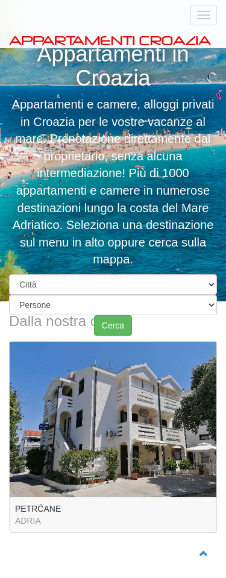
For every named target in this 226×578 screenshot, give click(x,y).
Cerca (113, 325)
